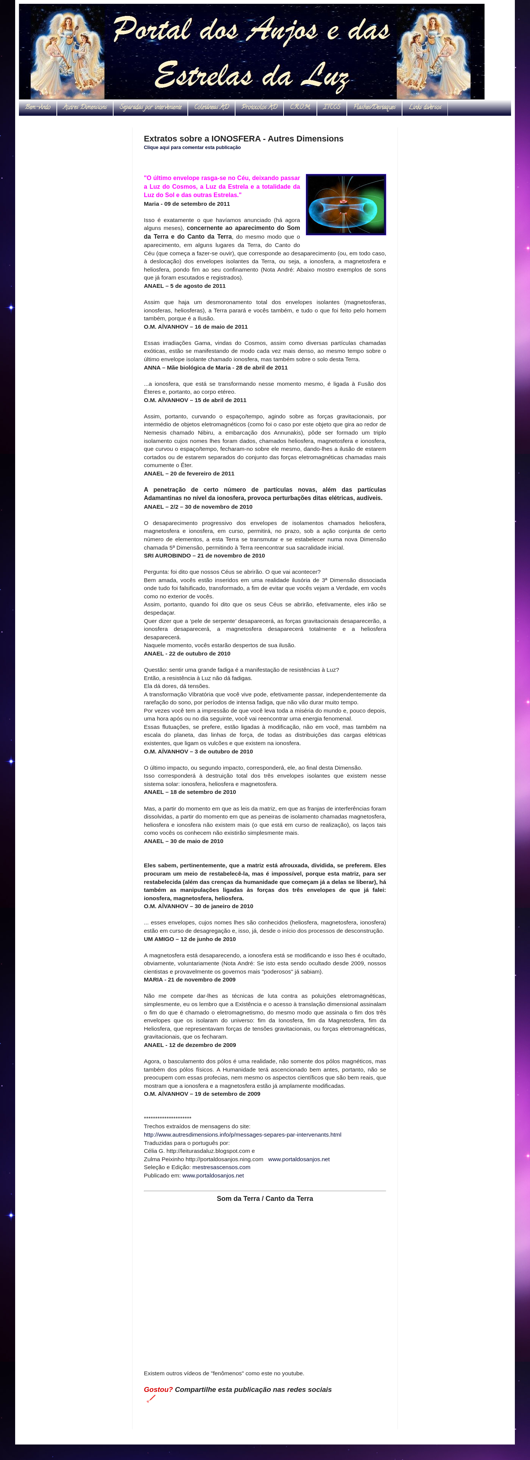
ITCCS (331, 107)
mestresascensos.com (221, 1167)
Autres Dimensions (85, 107)
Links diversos (424, 107)
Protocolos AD (259, 107)
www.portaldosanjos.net (299, 1159)
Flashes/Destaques (374, 107)
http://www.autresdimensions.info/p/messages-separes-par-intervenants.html (242, 1134)
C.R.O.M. (300, 107)
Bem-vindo (37, 107)
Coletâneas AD (211, 107)
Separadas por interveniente (150, 107)
